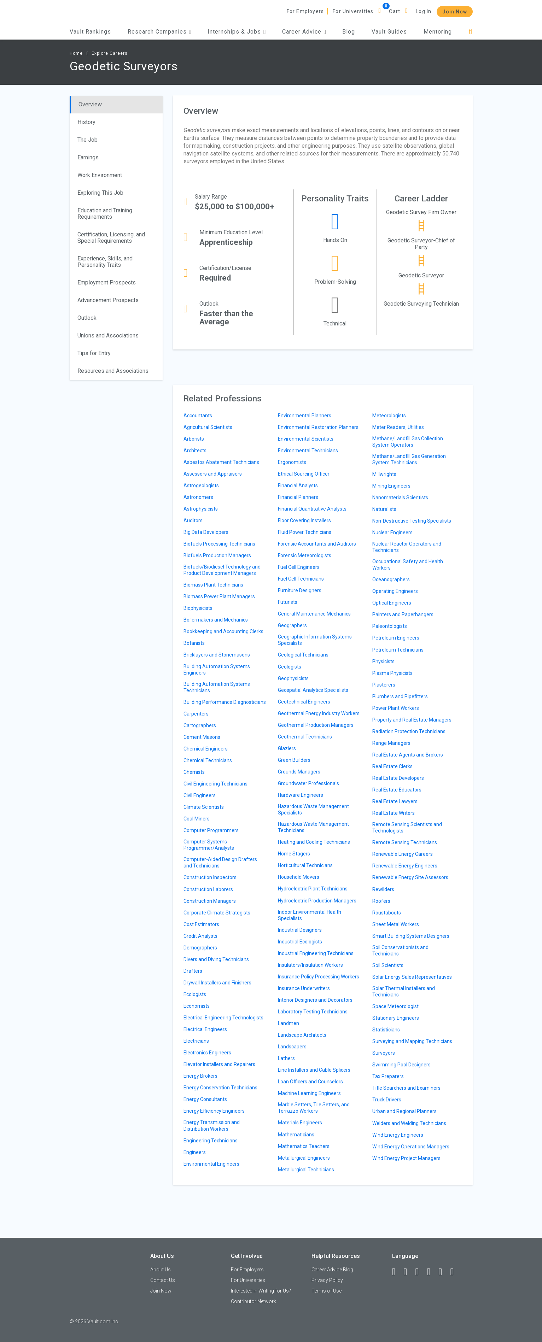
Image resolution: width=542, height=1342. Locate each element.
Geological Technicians (303, 655)
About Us (160, 1269)
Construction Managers (209, 901)
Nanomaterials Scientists (400, 497)
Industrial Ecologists (300, 941)
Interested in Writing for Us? (261, 1291)
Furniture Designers (299, 590)
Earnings (88, 157)
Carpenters (196, 714)
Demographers (200, 947)
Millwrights (384, 474)
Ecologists (194, 994)
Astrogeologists (201, 485)
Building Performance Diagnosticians (224, 702)
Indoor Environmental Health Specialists (309, 915)
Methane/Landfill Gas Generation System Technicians (409, 459)
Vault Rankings (90, 31)
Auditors (193, 520)
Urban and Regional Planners (404, 1111)
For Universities (353, 11)
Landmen (288, 1023)
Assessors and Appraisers (212, 474)
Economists (196, 1006)
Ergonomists (292, 462)
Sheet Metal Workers (395, 924)
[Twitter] (420, 1272)
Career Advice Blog (332, 1269)
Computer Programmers (211, 830)
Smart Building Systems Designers (410, 936)
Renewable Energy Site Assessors (410, 877)
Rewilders (383, 889)
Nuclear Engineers (392, 532)
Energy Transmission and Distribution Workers (211, 1125)
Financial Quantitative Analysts (312, 509)
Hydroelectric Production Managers (317, 901)
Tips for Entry (94, 353)
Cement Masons (201, 737)
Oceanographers (391, 579)
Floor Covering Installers (304, 520)
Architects (194, 450)
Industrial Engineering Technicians (316, 953)
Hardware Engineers (300, 795)
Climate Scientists (203, 807)
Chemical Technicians (207, 760)
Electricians (196, 1041)
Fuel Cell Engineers (299, 567)
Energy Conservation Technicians (220, 1087)
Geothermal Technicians (305, 737)
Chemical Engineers (205, 749)
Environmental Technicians (308, 450)
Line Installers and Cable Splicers (314, 1070)
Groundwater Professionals (308, 783)
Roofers (381, 901)
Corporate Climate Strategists (216, 913)
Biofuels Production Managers (217, 555)
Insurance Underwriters (304, 988)
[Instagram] (432, 1272)
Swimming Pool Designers (401, 1064)
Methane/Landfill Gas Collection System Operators (407, 442)
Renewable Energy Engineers (404, 866)
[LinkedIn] (409, 1272)
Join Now (454, 11)
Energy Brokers (200, 1076)
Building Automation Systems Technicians (216, 687)
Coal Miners (196, 819)
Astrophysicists (200, 509)
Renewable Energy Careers (402, 854)
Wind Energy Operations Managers (410, 1146)
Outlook (87, 317)
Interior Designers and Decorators (315, 1000)
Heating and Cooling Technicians (314, 842)
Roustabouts (386, 913)
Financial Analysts (298, 485)
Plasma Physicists (392, 673)
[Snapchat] (455, 1272)
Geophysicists (293, 678)
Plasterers (383, 685)
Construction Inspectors (210, 877)
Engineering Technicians (210, 1140)
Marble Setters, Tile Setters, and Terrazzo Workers (314, 1108)
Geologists (289, 667)
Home (76, 53)
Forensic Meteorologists (304, 555)
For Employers (305, 11)
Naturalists (384, 509)
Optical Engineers (391, 603)
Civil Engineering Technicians (215, 784)
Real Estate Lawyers (395, 801)
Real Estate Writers (393, 813)
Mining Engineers (391, 486)
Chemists (194, 772)
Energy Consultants (205, 1099)
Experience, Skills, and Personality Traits (105, 261)
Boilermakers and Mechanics (215, 620)
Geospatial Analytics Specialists (313, 690)
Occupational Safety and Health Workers (407, 565)
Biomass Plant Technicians (213, 585)
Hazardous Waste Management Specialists (313, 810)
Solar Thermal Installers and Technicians (403, 991)
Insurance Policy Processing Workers (318, 976)
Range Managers (391, 743)
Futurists (287, 602)
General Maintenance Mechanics (314, 614)
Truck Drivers (386, 1099)
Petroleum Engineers (395, 638)
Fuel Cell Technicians (301, 579)
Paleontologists (389, 626)
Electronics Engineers (207, 1052)
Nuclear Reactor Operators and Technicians (406, 547)
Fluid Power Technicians (304, 532)
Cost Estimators (201, 924)
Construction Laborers (208, 889)
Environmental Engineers (211, 1164)
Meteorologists (389, 415)
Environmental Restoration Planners (318, 427)
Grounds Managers (299, 772)
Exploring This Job (100, 192)
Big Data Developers (205, 532)
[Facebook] (397, 1272)
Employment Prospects (106, 282)
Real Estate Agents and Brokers (407, 755)
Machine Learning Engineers (309, 1093)
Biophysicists (197, 608)
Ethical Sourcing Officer (304, 474)
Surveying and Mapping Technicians (412, 1041)
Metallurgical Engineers (304, 1158)
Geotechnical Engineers (304, 702)
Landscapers (292, 1046)
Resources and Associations (112, 370)
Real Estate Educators (396, 790)
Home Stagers (294, 854)
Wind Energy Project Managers (406, 1158)
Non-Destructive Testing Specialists (411, 521)
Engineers (194, 1152)
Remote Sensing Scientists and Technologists (407, 828)
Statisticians (386, 1029)
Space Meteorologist (395, 1006)
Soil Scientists (387, 965)
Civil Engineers (199, 795)
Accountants (197, 415)
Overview (90, 104)
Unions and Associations (108, 335)
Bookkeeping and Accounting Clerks (223, 631)
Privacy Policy (327, 1280)
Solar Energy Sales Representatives (412, 977)
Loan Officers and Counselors (310, 1081)
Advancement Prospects (108, 300)
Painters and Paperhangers (402, 614)
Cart (394, 11)
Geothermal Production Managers (316, 725)
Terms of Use (326, 1291)
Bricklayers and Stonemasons (216, 655)
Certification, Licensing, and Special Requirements (111, 237)
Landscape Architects (302, 1035)
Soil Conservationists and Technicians (400, 950)
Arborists (193, 439)
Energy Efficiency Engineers (214, 1111)
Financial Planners (298, 497)
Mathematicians (296, 1134)
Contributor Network (253, 1301)
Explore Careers (110, 53)
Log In (423, 11)
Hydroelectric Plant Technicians (313, 888)
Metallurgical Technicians (306, 1169)
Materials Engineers (300, 1122)
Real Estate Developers (398, 778)
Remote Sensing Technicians (404, 842)
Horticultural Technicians (305, 865)
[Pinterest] (444, 1272)
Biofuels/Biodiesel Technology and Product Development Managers (222, 570)
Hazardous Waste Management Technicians (313, 827)
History (86, 122)
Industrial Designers (300, 930)
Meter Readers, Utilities (398, 427)
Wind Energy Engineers (397, 1135)
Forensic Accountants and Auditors (317, 544)
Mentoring (438, 31)
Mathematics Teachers (304, 1146)
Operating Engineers (395, 591)
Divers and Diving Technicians (216, 959)
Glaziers (287, 748)
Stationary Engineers (395, 1018)
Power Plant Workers (395, 708)
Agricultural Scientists (207, 427)
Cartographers (199, 725)
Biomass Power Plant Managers (219, 596)
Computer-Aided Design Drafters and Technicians (220, 863)
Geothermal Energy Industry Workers (319, 713)
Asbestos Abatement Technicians (221, 462)
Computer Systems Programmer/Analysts (208, 845)
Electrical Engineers (205, 1029)
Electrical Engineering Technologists (223, 1017)
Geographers (292, 625)
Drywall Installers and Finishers (217, 982)
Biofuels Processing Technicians (219, 544)
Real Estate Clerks (392, 766)
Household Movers (298, 877)
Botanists (194, 643)
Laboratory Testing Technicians (313, 1011)
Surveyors (383, 1053)
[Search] (470, 31)
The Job (87, 139)
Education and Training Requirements (104, 213)
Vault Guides (389, 31)
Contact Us (162, 1280)
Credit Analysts (200, 936)
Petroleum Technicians (398, 650)
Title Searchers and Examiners (406, 1088)
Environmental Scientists (305, 439)
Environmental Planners (304, 415)
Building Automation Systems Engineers (216, 670)
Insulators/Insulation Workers (310, 965)
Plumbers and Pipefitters (400, 696)
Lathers (286, 1058)
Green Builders (294, 760)
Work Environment (99, 175)
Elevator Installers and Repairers (219, 1064)
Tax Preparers (388, 1076)
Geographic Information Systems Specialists (315, 640)
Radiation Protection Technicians (408, 731)
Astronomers (198, 497)
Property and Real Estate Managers (411, 720)
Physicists (383, 661)
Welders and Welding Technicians (409, 1123)
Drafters (192, 971)
